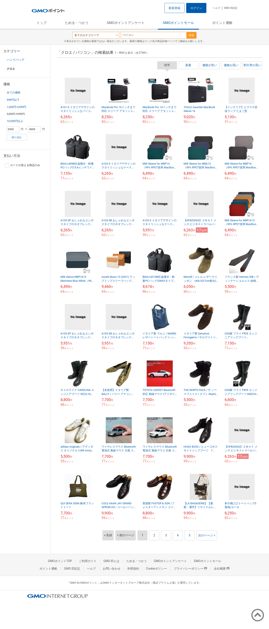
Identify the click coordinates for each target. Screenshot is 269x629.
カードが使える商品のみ (22, 165)
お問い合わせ (111, 568)
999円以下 (13, 99)
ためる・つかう (76, 23)
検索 (191, 35)
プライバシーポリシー (190, 568)
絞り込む (17, 137)
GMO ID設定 (230, 8)
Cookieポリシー (156, 568)
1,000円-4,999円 (16, 107)
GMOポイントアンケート (126, 23)
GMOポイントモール (178, 23)
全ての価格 (13, 92)
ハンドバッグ (15, 59)
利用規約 (133, 568)
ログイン (196, 8)
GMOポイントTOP (60, 561)
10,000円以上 (15, 121)
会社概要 (221, 568)
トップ (42, 23)
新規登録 (174, 8)
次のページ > (206, 535)
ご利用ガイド (87, 561)
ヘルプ (216, 8)
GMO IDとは (111, 561)
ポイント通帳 (222, 23)
